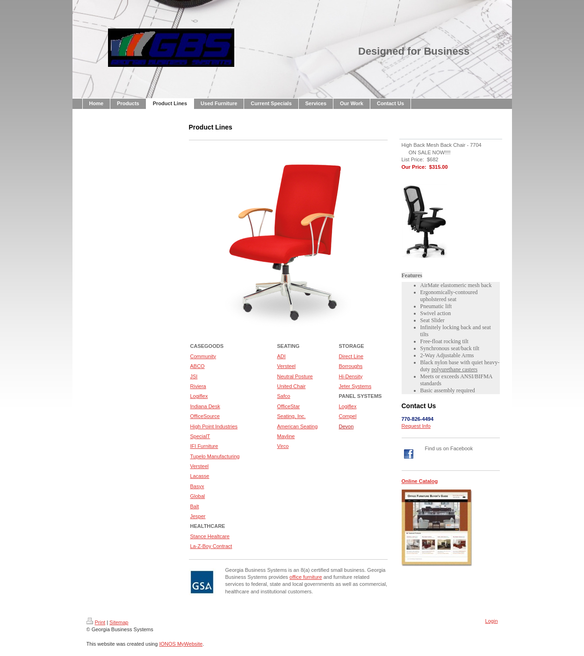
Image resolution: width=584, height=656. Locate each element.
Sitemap (118, 622)
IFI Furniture (204, 446)
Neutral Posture (295, 376)
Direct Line (351, 356)
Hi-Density (351, 376)
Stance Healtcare (210, 536)
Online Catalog (420, 481)
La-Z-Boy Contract (211, 546)
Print (96, 622)
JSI (194, 376)
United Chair (291, 386)
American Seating (297, 426)
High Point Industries (214, 426)
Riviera (198, 386)
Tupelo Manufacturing (215, 456)
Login (491, 621)
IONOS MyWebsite (180, 644)
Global (197, 496)
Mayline (286, 436)
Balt (194, 506)
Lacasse (199, 476)
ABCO (197, 366)
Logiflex (199, 396)
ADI (281, 356)
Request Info (416, 426)
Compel (348, 416)
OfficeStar (288, 406)
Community (203, 356)
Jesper (198, 516)
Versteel (286, 366)
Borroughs (351, 366)
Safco (283, 396)
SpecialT (200, 436)
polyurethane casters (454, 369)
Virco (283, 446)
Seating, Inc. (291, 416)
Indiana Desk (205, 406)
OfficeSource (205, 416)
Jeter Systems (355, 386)
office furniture (305, 577)
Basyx (197, 486)
